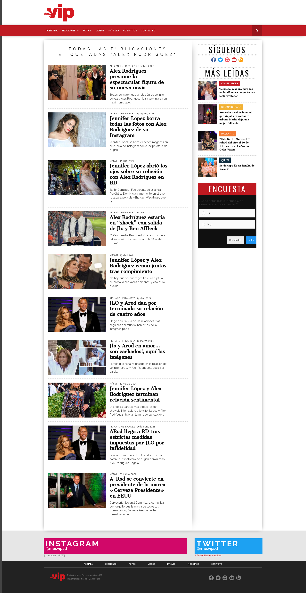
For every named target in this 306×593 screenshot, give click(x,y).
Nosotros (130, 30)
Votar (251, 240)
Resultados (235, 240)
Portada (52, 30)
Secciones (68, 30)
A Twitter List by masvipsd (208, 555)
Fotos (87, 30)
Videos (100, 30)
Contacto (148, 30)
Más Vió (114, 30)
